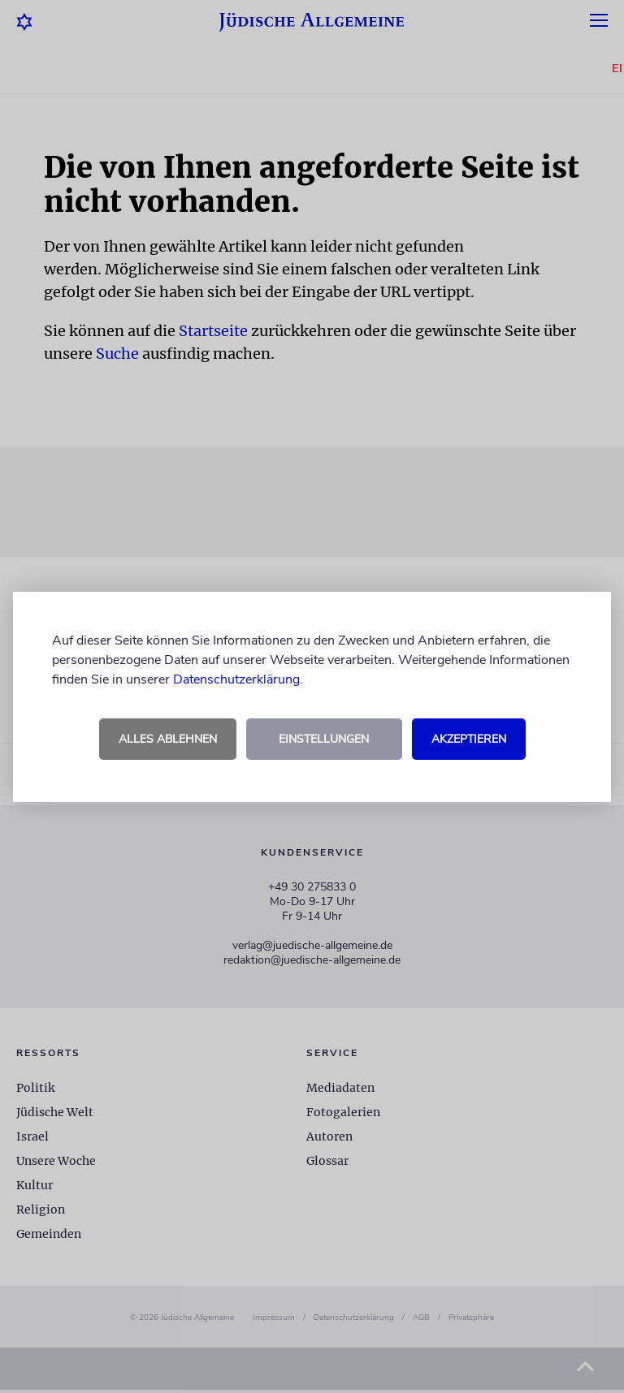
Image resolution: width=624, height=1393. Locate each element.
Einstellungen (324, 739)
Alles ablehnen (168, 739)
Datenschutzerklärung (236, 679)
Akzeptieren (468, 739)
